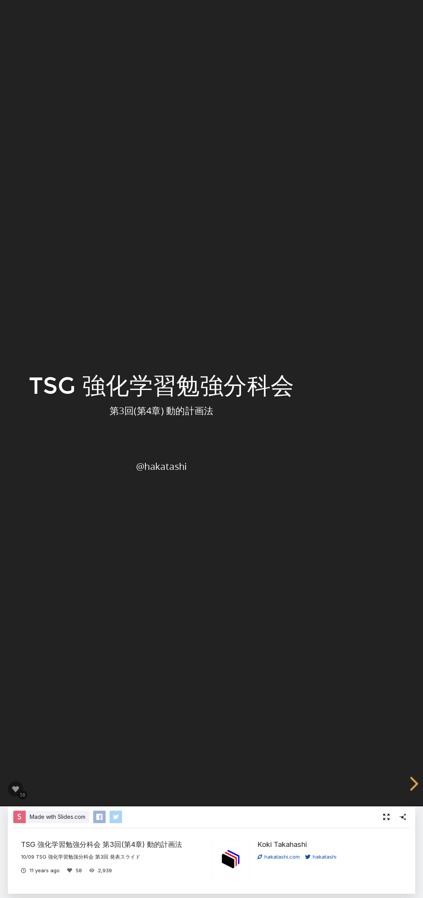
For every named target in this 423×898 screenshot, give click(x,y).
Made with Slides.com (57, 816)
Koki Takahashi (282, 844)
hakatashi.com (278, 857)
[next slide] (413, 784)
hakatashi (320, 857)
